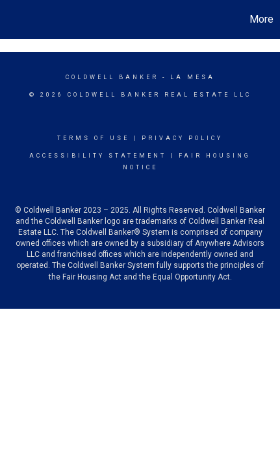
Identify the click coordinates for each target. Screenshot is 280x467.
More (261, 19)
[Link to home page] (11, 19)
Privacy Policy (182, 138)
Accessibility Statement (97, 155)
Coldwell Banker (112, 77)
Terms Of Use (93, 138)
